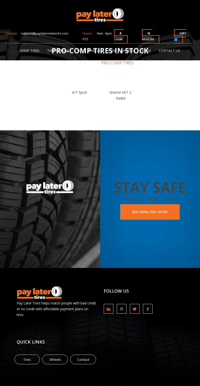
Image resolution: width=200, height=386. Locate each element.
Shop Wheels (89, 50)
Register (148, 36)
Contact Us (169, 50)
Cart (180, 36)
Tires (27, 359)
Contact (83, 359)
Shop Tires (29, 50)
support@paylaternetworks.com (44, 33)
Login (118, 36)
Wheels (55, 359)
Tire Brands (58, 50)
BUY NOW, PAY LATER (150, 212)
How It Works (121, 50)
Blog (146, 50)
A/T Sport (79, 92)
